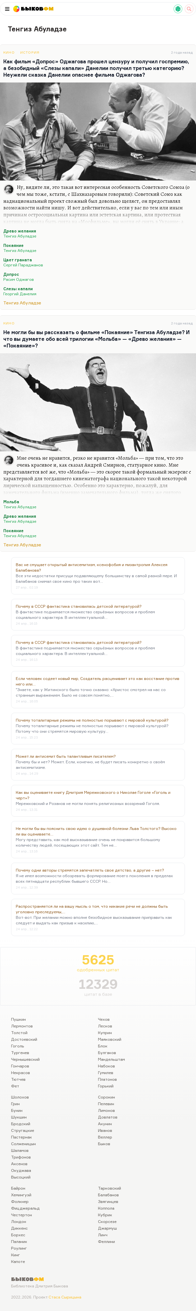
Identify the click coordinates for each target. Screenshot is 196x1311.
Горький (106, 1086)
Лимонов (106, 1110)
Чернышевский (25, 1059)
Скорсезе (107, 1221)
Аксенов (19, 1163)
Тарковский (109, 1188)
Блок (102, 1046)
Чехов (104, 1019)
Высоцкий (21, 1177)
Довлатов (107, 1117)
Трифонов (21, 1157)
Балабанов (108, 1194)
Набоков (106, 1066)
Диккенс (19, 1228)
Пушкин (18, 1019)
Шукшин (19, 1117)
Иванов (105, 1130)
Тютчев (18, 1079)
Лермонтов (22, 1026)
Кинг (15, 1254)
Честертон (21, 1214)
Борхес (18, 1234)
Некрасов (20, 1072)
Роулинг (19, 1248)
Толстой (19, 1032)
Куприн (105, 1032)
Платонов (107, 1079)
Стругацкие (22, 1130)
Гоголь (17, 1046)
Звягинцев (108, 1201)
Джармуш (107, 1228)
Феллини (106, 1241)
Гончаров (20, 1066)
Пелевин (106, 1103)
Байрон (18, 1188)
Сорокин (106, 1097)
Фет (15, 1086)
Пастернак (21, 1137)
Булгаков (107, 1052)
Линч (102, 1234)
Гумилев (105, 1072)
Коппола (106, 1208)
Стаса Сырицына (65, 1297)
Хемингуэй (21, 1194)
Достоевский (24, 1039)
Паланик (19, 1241)
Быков (104, 1143)
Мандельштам (111, 1059)
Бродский (20, 1123)
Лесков (105, 1026)
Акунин (105, 1123)
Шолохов (20, 1097)
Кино (9, 52)
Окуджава (21, 1170)
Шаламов (20, 1150)
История (29, 52)
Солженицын (23, 1143)
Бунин (16, 1110)
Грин (15, 1103)
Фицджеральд (25, 1208)
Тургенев (20, 1052)
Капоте (18, 1261)
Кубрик (105, 1214)
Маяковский (109, 1039)
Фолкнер (20, 1201)
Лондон (18, 1221)
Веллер (105, 1137)
